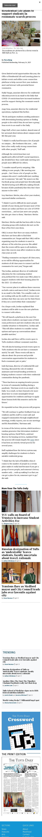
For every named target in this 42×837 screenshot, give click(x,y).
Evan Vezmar (8, 598)
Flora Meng (8, 60)
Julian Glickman (9, 561)
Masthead (27, 832)
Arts (3, 834)
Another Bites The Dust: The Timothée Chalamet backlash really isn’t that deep (20, 682)
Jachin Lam (8, 685)
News (4, 829)
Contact (26, 834)
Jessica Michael (21, 695)
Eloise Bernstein (10, 703)
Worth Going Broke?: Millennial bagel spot (21, 700)
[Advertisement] (21, 627)
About (25, 829)
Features (5, 832)
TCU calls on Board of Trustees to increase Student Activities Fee (20, 517)
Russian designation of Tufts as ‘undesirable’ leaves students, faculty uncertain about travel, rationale (20, 553)
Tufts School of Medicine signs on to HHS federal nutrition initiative (20, 691)
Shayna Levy (8, 523)
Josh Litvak (9, 695)
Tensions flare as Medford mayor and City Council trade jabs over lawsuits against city (21, 590)
